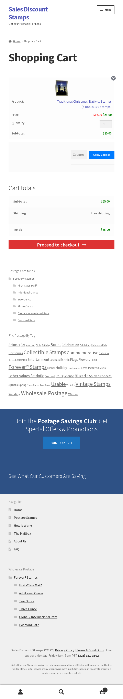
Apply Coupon (102, 155)
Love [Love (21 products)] (84, 368)
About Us (20, 541)
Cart (95, 689)
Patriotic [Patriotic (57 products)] (37, 375)
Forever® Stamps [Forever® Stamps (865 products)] (28, 366)
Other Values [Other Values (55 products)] (19, 375)
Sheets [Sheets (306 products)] (82, 375)
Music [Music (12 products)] (103, 368)
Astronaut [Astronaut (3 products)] (30, 345)
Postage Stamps (25, 517)
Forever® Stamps (24, 278)
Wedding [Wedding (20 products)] (14, 394)
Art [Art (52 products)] (23, 344)
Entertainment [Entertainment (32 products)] (38, 359)
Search (61, 692)
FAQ (16, 549)
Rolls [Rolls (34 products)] (59, 376)
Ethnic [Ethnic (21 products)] (64, 359)
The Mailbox (22, 533)
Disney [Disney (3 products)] (12, 360)
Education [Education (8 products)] (21, 360)
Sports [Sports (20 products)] (13, 385)
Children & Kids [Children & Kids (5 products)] (99, 345)
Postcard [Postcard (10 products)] (50, 376)
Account (20, 692)
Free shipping (100, 213)
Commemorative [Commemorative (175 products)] (82, 352)
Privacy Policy (64, 650)
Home (16, 41)
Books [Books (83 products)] (56, 344)
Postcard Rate (26, 320)
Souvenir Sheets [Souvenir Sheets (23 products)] (100, 376)
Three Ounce (25, 306)
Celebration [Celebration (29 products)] (70, 345)
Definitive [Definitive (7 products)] (104, 353)
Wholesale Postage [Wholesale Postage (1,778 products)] (44, 393)
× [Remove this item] (113, 78)
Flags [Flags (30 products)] (74, 359)
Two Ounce (24, 299)
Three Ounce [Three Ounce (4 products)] (33, 385)
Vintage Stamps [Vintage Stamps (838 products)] (93, 383)
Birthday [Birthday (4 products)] (46, 345)
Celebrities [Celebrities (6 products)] (85, 345)
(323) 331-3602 (88, 655)
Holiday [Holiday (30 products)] (61, 367)
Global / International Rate (33, 313)
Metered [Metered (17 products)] (93, 368)
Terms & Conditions (90, 650)
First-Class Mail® (27, 285)
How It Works (23, 525)
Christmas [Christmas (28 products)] (16, 353)
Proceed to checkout (58, 245)
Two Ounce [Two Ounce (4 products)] (45, 385)
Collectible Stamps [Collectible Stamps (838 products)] (45, 352)
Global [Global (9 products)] (51, 368)
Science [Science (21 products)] (69, 376)
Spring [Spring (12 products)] (22, 385)
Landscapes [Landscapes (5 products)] (74, 368)
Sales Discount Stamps (28, 13)
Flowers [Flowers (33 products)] (84, 359)
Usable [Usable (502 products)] (58, 384)
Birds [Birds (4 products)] (38, 345)
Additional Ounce (28, 292)
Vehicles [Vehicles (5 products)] (70, 384)
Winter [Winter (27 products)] (73, 394)
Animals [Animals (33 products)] (14, 345)
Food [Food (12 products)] (94, 360)
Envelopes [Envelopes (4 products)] (55, 359)
